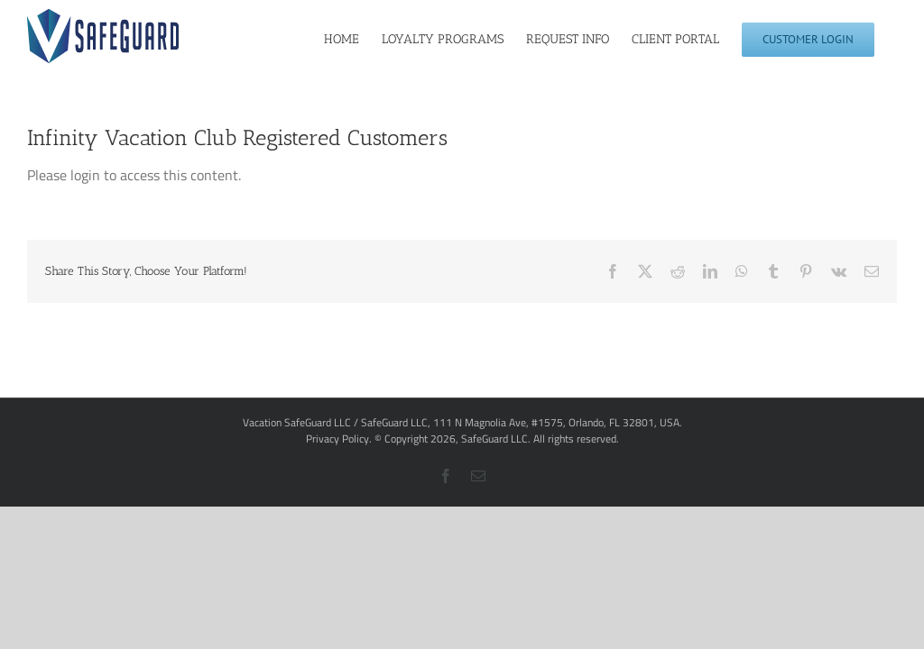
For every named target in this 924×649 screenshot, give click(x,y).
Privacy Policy (337, 438)
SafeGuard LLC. (496, 438)
